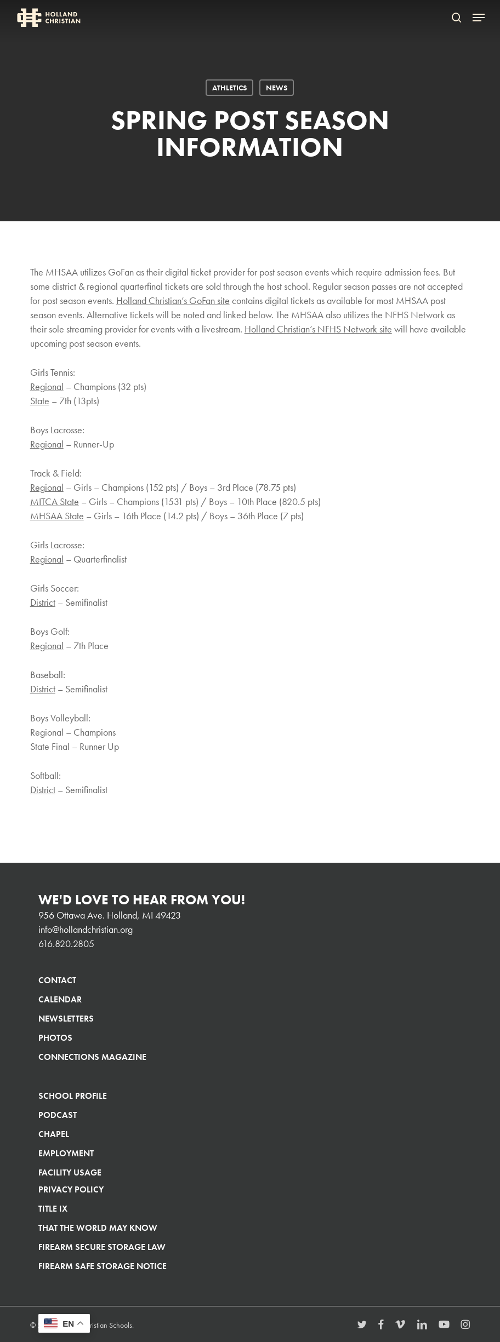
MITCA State (54, 501)
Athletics (229, 88)
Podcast (57, 1115)
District (42, 602)
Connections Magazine (92, 1057)
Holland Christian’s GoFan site (173, 300)
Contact (57, 980)
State (39, 400)
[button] (479, 17)
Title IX (52, 1208)
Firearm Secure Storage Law (102, 1247)
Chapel (53, 1134)
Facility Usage (69, 1172)
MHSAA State (57, 515)
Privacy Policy (71, 1189)
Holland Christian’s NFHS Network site (318, 329)
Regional (47, 386)
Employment (66, 1153)
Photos (55, 1037)
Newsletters (66, 1018)
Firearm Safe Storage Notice (102, 1266)
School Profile (72, 1096)
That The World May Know (97, 1228)
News (276, 88)
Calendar (60, 999)
